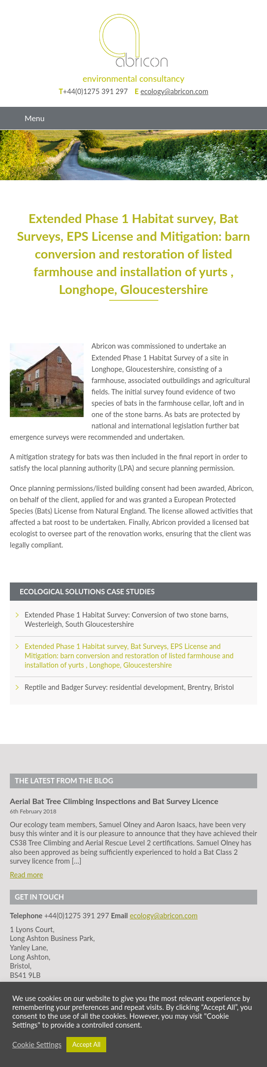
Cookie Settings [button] (36, 1044)
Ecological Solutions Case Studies (87, 591)
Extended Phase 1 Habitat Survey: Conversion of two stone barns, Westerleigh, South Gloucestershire (126, 619)
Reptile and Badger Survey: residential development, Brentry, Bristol (129, 687)
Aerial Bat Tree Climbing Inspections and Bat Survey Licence (114, 801)
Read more (26, 875)
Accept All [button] (86, 1044)
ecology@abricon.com (174, 91)
